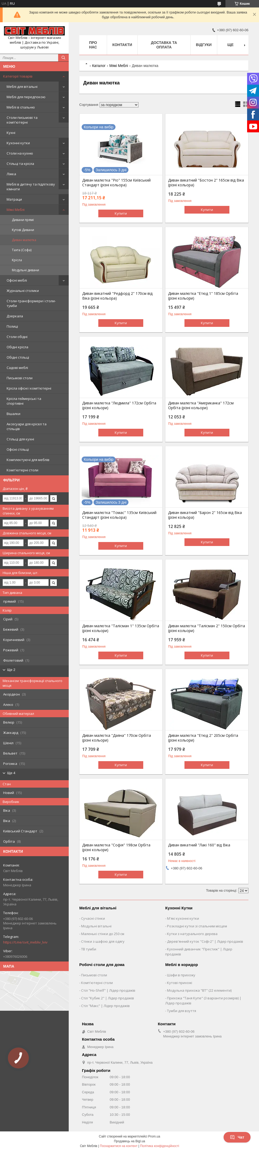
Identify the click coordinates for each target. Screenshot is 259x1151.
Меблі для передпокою (26, 96)
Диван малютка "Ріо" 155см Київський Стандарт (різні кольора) (116, 182)
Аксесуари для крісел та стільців (27, 426)
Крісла (17, 260)
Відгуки (203, 45)
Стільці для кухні (20, 439)
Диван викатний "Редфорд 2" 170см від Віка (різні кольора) (117, 296)
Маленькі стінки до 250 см (102, 933)
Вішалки (13, 413)
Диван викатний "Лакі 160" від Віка (199, 845)
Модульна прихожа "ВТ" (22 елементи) (199, 990)
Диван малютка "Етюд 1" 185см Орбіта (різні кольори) (203, 296)
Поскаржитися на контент (118, 1146)
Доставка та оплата (164, 44)
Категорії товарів (18, 76)
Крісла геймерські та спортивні (24, 401)
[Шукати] (63, 58)
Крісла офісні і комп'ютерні (29, 388)
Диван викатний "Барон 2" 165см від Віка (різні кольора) (205, 515)
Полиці (12, 326)
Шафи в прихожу (181, 975)
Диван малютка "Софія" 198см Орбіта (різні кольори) (116, 847)
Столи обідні (17, 336)
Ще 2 (11, 670)
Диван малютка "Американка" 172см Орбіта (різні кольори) (201, 405)
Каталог (98, 66)
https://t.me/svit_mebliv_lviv (25, 942)
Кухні (11, 132)
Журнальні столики (23, 290)
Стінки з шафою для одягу (102, 941)
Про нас (93, 44)
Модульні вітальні (96, 926)
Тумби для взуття (181, 1010)
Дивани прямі (23, 220)
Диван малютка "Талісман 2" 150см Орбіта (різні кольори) (206, 628)
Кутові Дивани (23, 230)
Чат (237, 1137)
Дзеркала (15, 316)
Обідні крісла (17, 347)
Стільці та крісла (20, 163)
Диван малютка (24, 240)
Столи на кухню (20, 153)
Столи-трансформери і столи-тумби (31, 303)
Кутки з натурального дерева (192, 933)
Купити (121, 213)
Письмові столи (20, 378)
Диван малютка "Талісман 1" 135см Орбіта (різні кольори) (120, 628)
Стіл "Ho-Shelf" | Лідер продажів (108, 990)
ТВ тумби (88, 949)
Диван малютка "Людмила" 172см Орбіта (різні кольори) (119, 405)
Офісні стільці (18, 449)
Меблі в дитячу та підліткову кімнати (31, 186)
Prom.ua (154, 1136)
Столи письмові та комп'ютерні (22, 120)
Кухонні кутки (18, 143)
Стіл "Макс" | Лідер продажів (105, 1005)
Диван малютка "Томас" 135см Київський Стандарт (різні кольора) (119, 515)
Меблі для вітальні (22, 86)
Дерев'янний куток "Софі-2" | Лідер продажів (205, 941)
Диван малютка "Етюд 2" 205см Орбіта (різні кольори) (203, 738)
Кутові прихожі (179, 982)
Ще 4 (11, 773)
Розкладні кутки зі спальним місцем (197, 926)
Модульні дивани (25, 270)
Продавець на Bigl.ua (129, 1141)
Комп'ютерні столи (22, 470)
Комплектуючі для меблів (28, 459)
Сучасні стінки (93, 918)
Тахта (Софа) (21, 250)
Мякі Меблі (16, 209)
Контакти (122, 45)
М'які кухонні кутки (183, 918)
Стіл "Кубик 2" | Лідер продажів (107, 998)
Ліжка (11, 173)
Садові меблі (17, 367)
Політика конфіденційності (159, 1146)
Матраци (14, 199)
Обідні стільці (18, 357)
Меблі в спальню (21, 107)
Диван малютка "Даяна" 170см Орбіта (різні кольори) (116, 738)
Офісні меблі (17, 280)
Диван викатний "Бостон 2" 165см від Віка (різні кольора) (206, 182)
